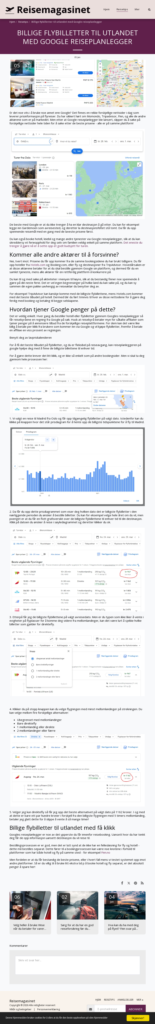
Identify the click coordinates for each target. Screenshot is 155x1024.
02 (64, 898)
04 (112, 898)
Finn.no (106, 852)
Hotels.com (37, 265)
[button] (149, 9)
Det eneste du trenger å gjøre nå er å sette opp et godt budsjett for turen (75, 244)
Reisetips (23, 21)
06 (17, 898)
